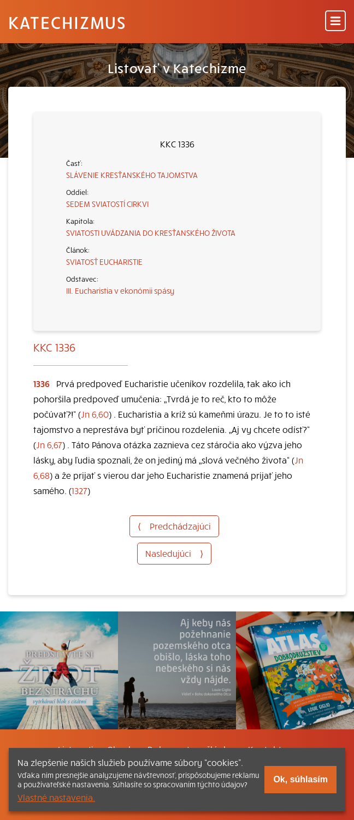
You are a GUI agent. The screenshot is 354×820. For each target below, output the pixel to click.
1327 (79, 490)
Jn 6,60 (95, 413)
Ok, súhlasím (300, 779)
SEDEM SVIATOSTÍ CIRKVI (107, 204)
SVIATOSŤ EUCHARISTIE (104, 261)
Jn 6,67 (49, 444)
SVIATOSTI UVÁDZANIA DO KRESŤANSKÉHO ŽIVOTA (150, 232)
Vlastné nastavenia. (56, 797)
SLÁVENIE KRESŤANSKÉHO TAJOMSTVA (132, 175)
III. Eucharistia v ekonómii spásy (120, 290)
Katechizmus (67, 22)
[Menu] (335, 21)
